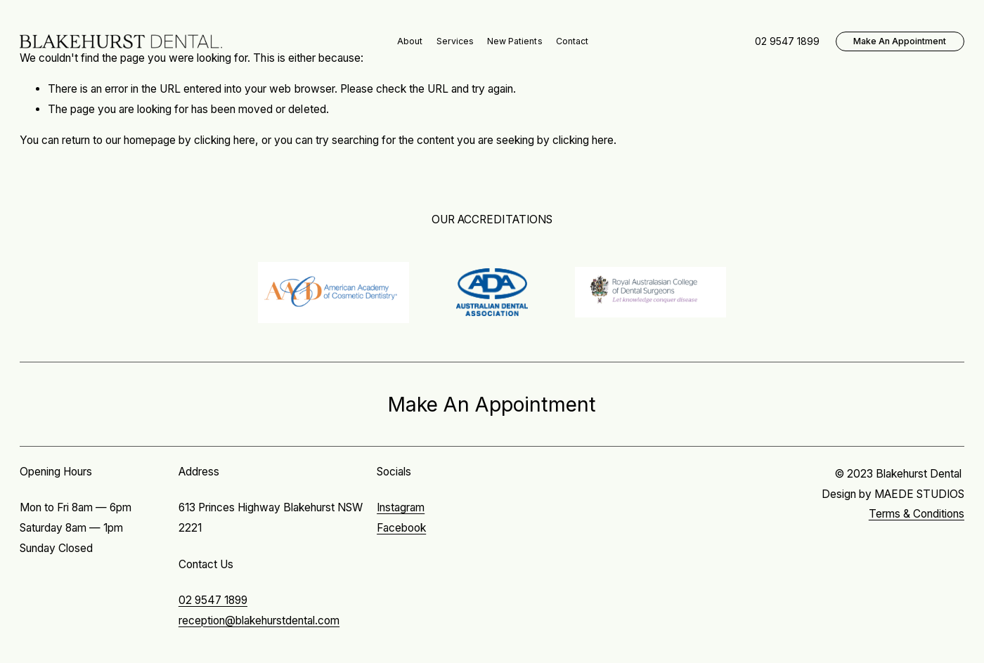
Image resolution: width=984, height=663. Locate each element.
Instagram (401, 507)
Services (455, 41)
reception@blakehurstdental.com (259, 620)
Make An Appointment (899, 41)
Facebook (401, 527)
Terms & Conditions (916, 513)
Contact (572, 41)
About (409, 41)
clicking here (224, 140)
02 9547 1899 (213, 600)
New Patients (514, 41)
